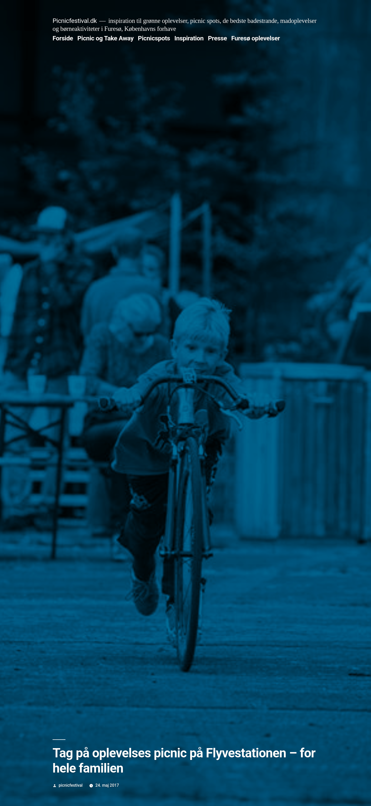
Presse (217, 38)
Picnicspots (154, 38)
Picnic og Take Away (105, 38)
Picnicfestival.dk (75, 20)
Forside (63, 38)
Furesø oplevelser (255, 38)
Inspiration (189, 38)
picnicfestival (71, 785)
